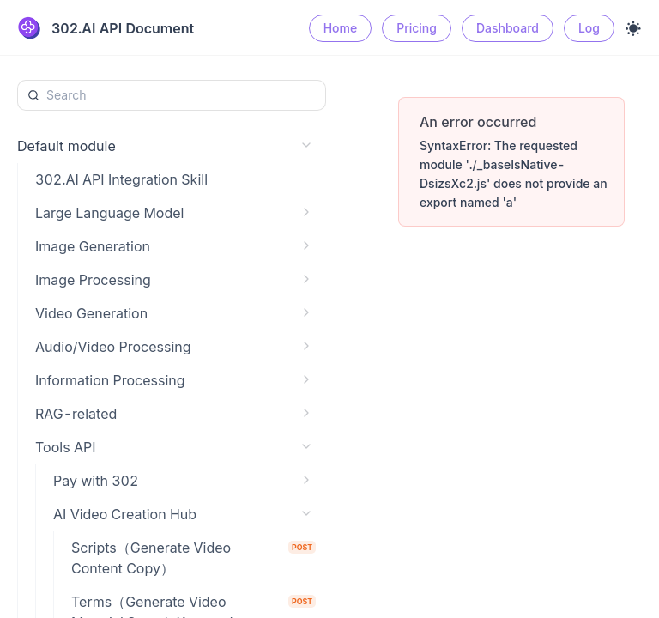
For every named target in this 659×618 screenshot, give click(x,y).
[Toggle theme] (633, 28)
